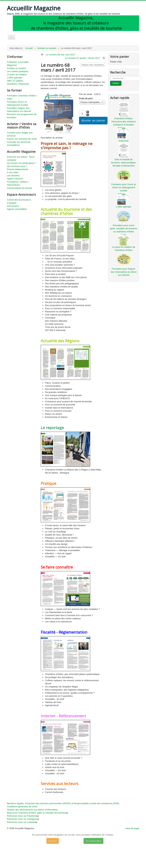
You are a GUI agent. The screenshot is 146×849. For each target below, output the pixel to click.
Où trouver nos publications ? (21, 163)
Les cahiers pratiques (17, 71)
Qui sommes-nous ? (17, 166)
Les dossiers (13, 175)
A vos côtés (12, 172)
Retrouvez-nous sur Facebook (23, 816)
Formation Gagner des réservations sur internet (19, 109)
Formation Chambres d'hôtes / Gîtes (22, 97)
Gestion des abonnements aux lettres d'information (32, 809)
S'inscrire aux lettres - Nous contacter (21, 158)
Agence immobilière (17, 209)
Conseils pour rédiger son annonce (20, 134)
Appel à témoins (15, 178)
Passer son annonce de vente (22, 139)
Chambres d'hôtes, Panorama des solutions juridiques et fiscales (123, 121)
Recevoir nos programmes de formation (22, 116)
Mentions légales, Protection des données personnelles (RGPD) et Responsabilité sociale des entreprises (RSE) (63, 803)
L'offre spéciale (14, 77)
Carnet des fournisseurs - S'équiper (19, 201)
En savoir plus (93, 840)
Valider (115, 83)
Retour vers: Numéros (93, 64)
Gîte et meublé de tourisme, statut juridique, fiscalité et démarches (123, 162)
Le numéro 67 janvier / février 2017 (82, 58)
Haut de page (132, 828)
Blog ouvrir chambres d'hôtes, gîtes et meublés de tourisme (37, 812)
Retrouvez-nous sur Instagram (23, 819)
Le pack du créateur (17, 74)
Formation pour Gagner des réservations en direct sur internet (123, 271)
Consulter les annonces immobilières (19, 143)
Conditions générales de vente (22, 806)
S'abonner (123, 140)
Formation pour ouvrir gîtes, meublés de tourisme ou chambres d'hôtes (123, 228)
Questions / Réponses (18, 84)
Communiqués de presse (19, 188)
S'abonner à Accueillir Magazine (18, 63)
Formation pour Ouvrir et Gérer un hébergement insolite (123, 187)
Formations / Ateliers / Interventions (18, 183)
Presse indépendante (17, 169)
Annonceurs (13, 206)
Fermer (53, 840)
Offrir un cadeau (15, 80)
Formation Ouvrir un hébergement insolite (17, 103)
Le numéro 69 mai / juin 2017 (60, 54)
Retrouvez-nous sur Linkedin (22, 822)
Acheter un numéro (16, 68)
